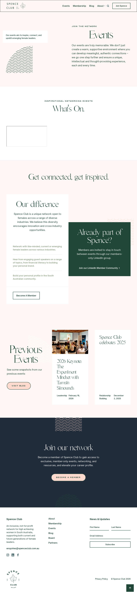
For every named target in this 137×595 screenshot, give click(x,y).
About (51, 518)
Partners (52, 542)
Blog (91, 6)
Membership (79, 6)
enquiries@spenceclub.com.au (22, 548)
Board (51, 538)
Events (66, 6)
